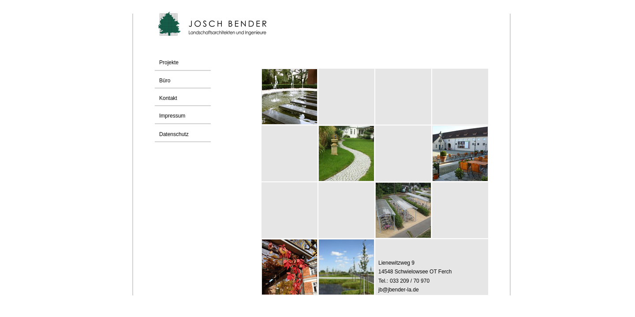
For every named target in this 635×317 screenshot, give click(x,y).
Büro (162, 80)
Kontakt (166, 98)
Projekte (169, 62)
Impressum (170, 116)
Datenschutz (174, 134)
